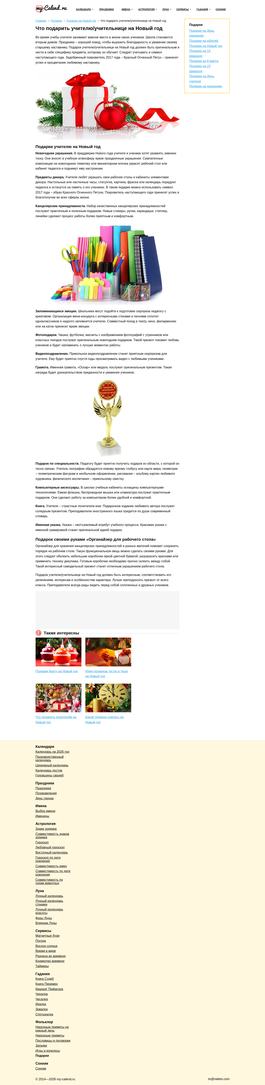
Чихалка (42, 994)
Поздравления (46, 793)
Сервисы (182, 9)
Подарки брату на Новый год (57, 671)
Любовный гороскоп (50, 847)
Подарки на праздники (205, 86)
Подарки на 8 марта (204, 61)
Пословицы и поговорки (53, 1040)
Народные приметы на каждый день (52, 1028)
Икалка (41, 1004)
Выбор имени (45, 811)
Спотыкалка (44, 1014)
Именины (42, 816)
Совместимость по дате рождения (53, 872)
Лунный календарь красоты (49, 911)
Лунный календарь (49, 896)
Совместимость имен (51, 866)
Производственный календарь (50, 758)
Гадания (202, 9)
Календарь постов (49, 770)
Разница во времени (51, 956)
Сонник (221, 9)
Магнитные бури (48, 935)
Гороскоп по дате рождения (48, 859)
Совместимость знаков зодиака (52, 835)
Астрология (146, 9)
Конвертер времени (50, 961)
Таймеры (42, 966)
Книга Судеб (45, 978)
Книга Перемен (47, 984)
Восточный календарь (52, 852)
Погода (41, 941)
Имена (126, 9)
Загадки (41, 1045)
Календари (83, 9)
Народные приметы (50, 1035)
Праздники (106, 9)
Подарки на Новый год (205, 46)
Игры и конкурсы (48, 1050)
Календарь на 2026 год (52, 751)
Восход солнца (47, 946)
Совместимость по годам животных (49, 881)
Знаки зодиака (46, 828)
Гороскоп (42, 842)
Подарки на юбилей (203, 40)
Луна (165, 9)
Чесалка (42, 999)
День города (45, 798)
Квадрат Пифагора (49, 989)
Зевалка (42, 1009)
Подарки (42, 1055)
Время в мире (46, 951)
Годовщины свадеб (50, 775)
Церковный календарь (52, 765)
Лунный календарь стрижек (49, 902)
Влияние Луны (46, 923)
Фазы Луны (44, 918)
